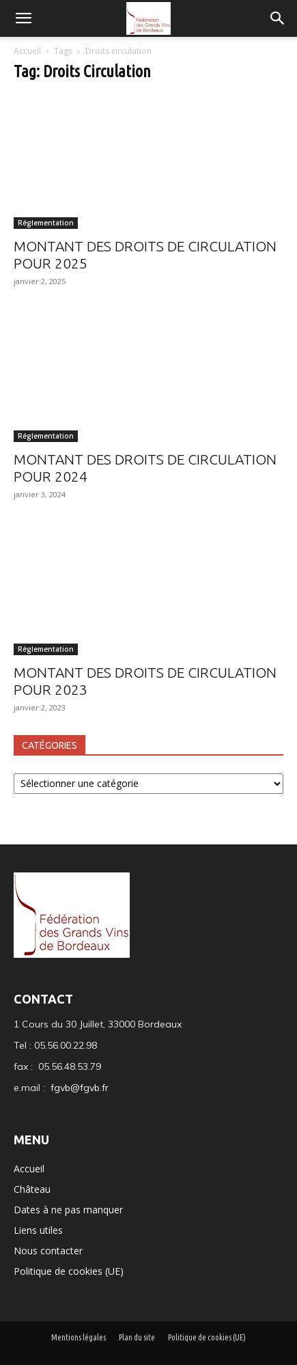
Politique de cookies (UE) (69, 1271)
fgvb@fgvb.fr (80, 1087)
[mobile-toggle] (23, 18)
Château (32, 1189)
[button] (278, 18)
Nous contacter (48, 1250)
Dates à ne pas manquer (68, 1209)
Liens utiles (38, 1230)
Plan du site (137, 1337)
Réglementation (46, 223)
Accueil (28, 51)
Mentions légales (78, 1337)
